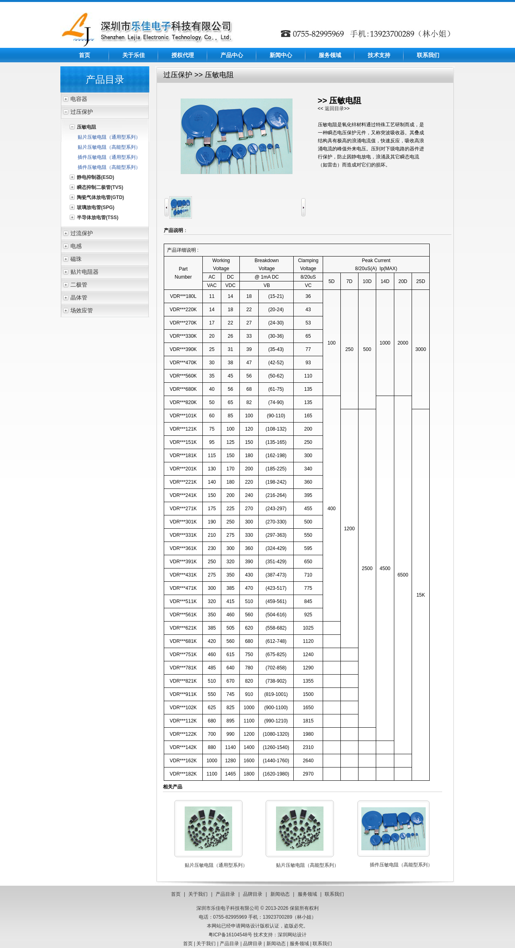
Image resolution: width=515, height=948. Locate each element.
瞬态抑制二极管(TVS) (100, 187)
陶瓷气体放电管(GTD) (100, 197)
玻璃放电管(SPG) (95, 207)
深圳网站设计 (292, 935)
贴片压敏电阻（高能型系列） (109, 147)
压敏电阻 (86, 127)
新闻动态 (280, 894)
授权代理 (182, 55)
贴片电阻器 (84, 272)
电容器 (78, 99)
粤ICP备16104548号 (230, 935)
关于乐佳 (133, 55)
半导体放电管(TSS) (97, 217)
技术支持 (379, 55)
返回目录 (334, 108)
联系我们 (428, 55)
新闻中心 (281, 55)
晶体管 (78, 297)
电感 (76, 246)
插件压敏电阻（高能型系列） (109, 167)
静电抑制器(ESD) (95, 177)
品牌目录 (252, 894)
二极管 (78, 284)
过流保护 (81, 233)
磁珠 (76, 259)
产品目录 (225, 894)
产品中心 (231, 55)
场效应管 (81, 310)
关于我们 (198, 894)
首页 (84, 55)
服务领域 (330, 55)
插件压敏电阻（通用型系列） (109, 157)
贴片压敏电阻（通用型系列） (109, 137)
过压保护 (81, 112)
